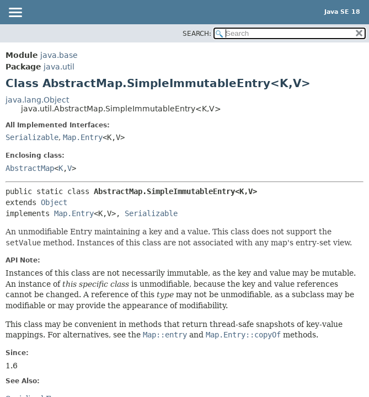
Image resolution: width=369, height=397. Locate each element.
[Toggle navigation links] (15, 13)
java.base (59, 55)
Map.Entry (83, 137)
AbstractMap (30, 168)
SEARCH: (197, 33)
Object (54, 202)
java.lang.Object (37, 99)
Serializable (32, 137)
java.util (59, 66)
